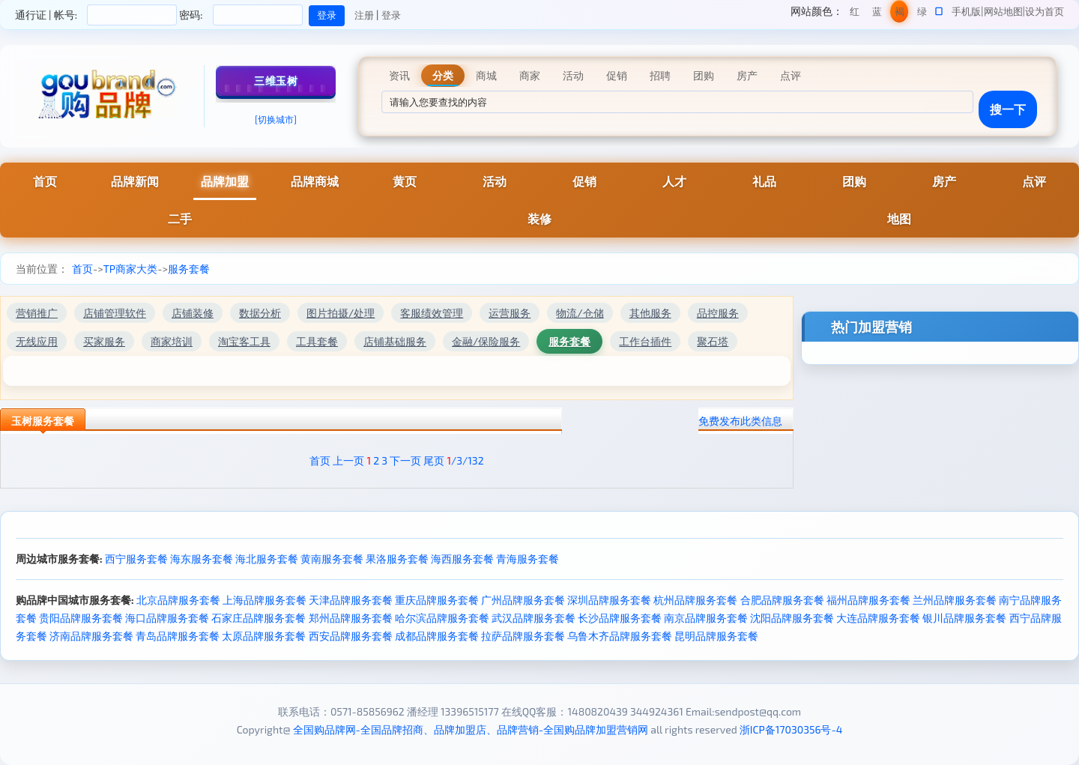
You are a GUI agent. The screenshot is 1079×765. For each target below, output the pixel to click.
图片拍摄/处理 (340, 312)
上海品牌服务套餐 (264, 599)
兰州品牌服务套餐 (955, 599)
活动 (495, 181)
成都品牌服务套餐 (437, 635)
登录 (391, 15)
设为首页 (1044, 11)
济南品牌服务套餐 (91, 635)
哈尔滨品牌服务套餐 (442, 617)
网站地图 (1003, 11)
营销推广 (37, 312)
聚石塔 (712, 341)
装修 (539, 218)
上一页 (348, 460)
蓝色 (877, 13)
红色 (854, 13)
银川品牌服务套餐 (964, 617)
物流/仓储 (579, 312)
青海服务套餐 (527, 558)
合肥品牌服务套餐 (782, 599)
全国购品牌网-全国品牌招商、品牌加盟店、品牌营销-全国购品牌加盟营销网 (471, 729)
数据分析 (260, 312)
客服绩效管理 (431, 312)
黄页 (405, 181)
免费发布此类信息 (740, 420)
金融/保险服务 (486, 341)
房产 (944, 181)
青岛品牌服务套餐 (178, 635)
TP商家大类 (130, 268)
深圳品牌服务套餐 (609, 599)
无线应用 (37, 341)
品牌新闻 (135, 181)
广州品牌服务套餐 (523, 599)
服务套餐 (189, 268)
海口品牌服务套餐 (167, 617)
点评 (1034, 181)
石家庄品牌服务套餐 (258, 617)
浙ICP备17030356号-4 (791, 729)
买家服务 (104, 341)
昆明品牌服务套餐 (716, 635)
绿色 (922, 13)
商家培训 (172, 341)
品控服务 (718, 312)
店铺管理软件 (114, 312)
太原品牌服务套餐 (264, 635)
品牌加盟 (225, 181)
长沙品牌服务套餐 (620, 617)
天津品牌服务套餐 (351, 599)
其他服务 (650, 312)
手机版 (966, 11)
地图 (899, 218)
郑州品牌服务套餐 (351, 617)
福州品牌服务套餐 (868, 599)
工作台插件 (645, 341)
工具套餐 (317, 341)
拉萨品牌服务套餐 (523, 635)
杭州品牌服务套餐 (695, 599)
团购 (854, 181)
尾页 (433, 460)
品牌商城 (315, 181)
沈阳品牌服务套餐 (792, 617)
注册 (364, 15)
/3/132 (465, 460)
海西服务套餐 (462, 558)
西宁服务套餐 (136, 558)
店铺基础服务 (394, 341)
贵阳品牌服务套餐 (81, 617)
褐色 (899, 13)
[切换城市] (276, 119)
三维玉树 (275, 80)
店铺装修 (193, 312)
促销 (584, 181)
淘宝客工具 (244, 341)
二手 (180, 218)
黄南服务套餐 (331, 558)
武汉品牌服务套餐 (533, 617)
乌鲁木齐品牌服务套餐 (619, 635)
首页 (45, 181)
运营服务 (510, 312)
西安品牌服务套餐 (351, 635)
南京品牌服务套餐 (706, 617)
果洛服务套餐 (397, 558)
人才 (674, 181)
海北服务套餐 (266, 558)
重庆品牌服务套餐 (437, 599)
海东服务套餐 (201, 558)
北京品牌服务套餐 (178, 599)
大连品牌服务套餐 (878, 617)
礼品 (764, 181)
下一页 (405, 460)
